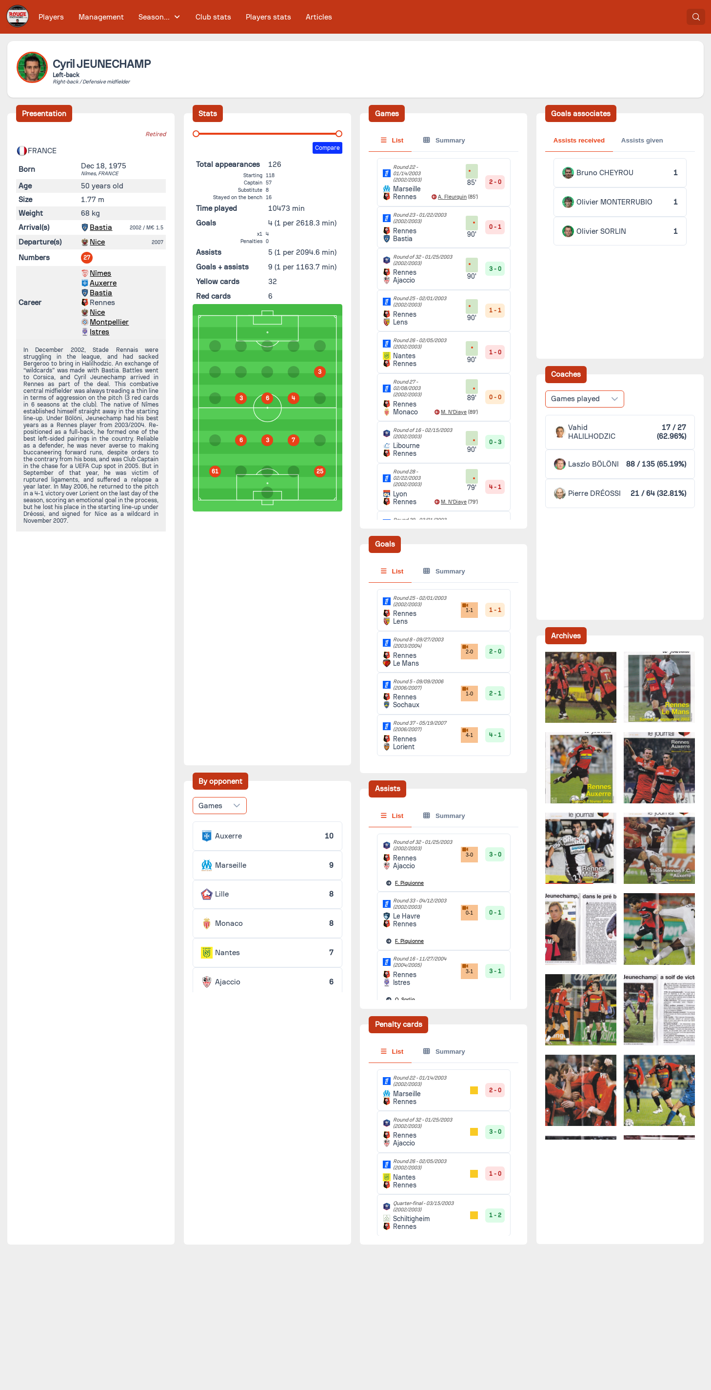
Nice (97, 242)
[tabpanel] (443, 672)
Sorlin (405, 1000)
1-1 (467, 607)
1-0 (467, 691)
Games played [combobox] (575, 398)
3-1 (467, 968)
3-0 (467, 852)
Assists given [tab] (642, 140)
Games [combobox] (210, 805)
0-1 (467, 910)
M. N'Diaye (454, 412)
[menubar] (185, 17)
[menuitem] (51, 17)
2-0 (467, 649)
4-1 (467, 732)
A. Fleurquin (452, 197)
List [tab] (392, 140)
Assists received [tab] (579, 140)
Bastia (101, 227)
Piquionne (409, 883)
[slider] (196, 133)
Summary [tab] (444, 140)
